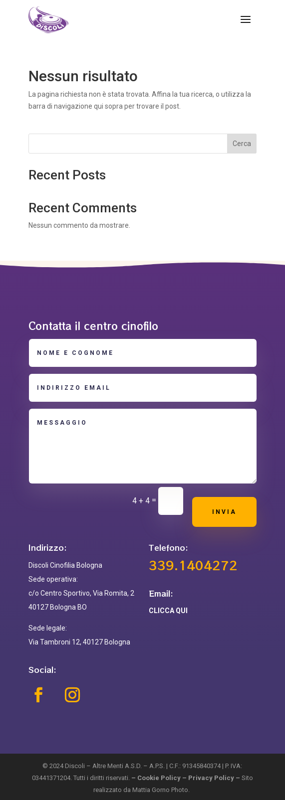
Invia (224, 511)
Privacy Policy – (215, 778)
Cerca (242, 144)
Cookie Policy (159, 778)
